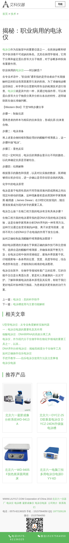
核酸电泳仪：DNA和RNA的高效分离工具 (26, 334)
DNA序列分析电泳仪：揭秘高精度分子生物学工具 (31, 348)
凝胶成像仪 (28, 503)
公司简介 (52, 503)
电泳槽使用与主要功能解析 (29, 304)
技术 (13, 13)
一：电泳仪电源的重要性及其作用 (22, 329)
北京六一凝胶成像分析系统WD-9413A (17, 419)
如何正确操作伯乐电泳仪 (17, 353)
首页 (5, 13)
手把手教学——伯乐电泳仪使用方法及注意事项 (30, 358)
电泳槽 (17, 503)
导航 (60, 4)
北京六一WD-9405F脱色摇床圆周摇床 (17, 474)
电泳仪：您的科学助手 (26, 299)
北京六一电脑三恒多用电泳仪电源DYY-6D (52, 474)
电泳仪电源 (9, 363)
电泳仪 (6, 49)
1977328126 (59, 511)
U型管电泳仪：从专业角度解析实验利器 (25, 324)
